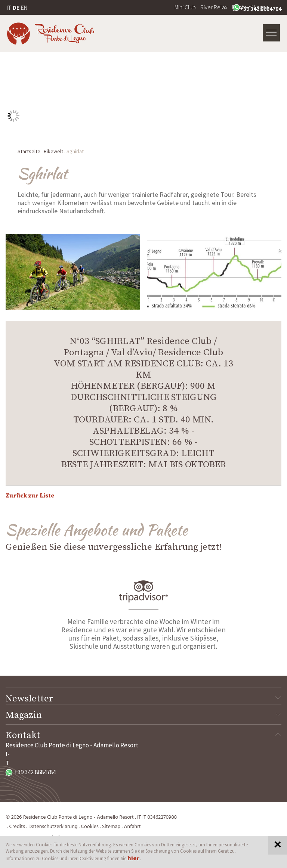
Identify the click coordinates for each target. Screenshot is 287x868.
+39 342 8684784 (257, 8)
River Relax (214, 7)
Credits (17, 826)
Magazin (143, 715)
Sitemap (111, 826)
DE (16, 7)
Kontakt (143, 735)
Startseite (29, 151)
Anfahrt (132, 826)
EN (24, 7)
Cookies (90, 826)
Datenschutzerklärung (52, 826)
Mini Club (185, 7)
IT (9, 7)
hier (133, 858)
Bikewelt (53, 151)
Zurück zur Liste (30, 495)
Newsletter (143, 699)
